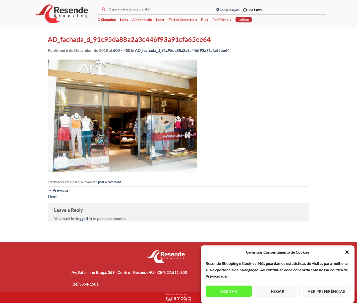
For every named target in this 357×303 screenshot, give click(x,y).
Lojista (243, 19)
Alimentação (142, 19)
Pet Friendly (221, 19)
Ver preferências (326, 291)
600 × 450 (121, 50)
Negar (277, 291)
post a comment (109, 182)
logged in (84, 218)
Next (54, 196)
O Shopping (107, 19)
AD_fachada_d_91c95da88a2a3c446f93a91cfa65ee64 (182, 50)
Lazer (160, 19)
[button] (347, 252)
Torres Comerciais (183, 19)
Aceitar (228, 291)
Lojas (124, 19)
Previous (58, 190)
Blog (204, 19)
